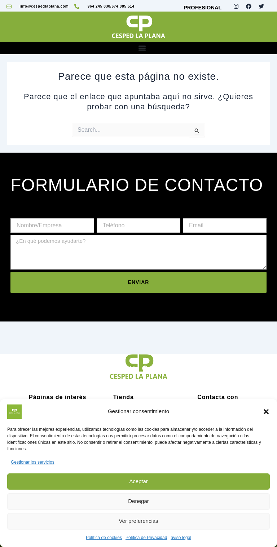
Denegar (138, 501)
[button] (266, 411)
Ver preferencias (138, 521)
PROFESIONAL (202, 7)
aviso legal (181, 537)
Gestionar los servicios (32, 462)
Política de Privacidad (146, 537)
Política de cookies (104, 537)
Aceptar (138, 481)
